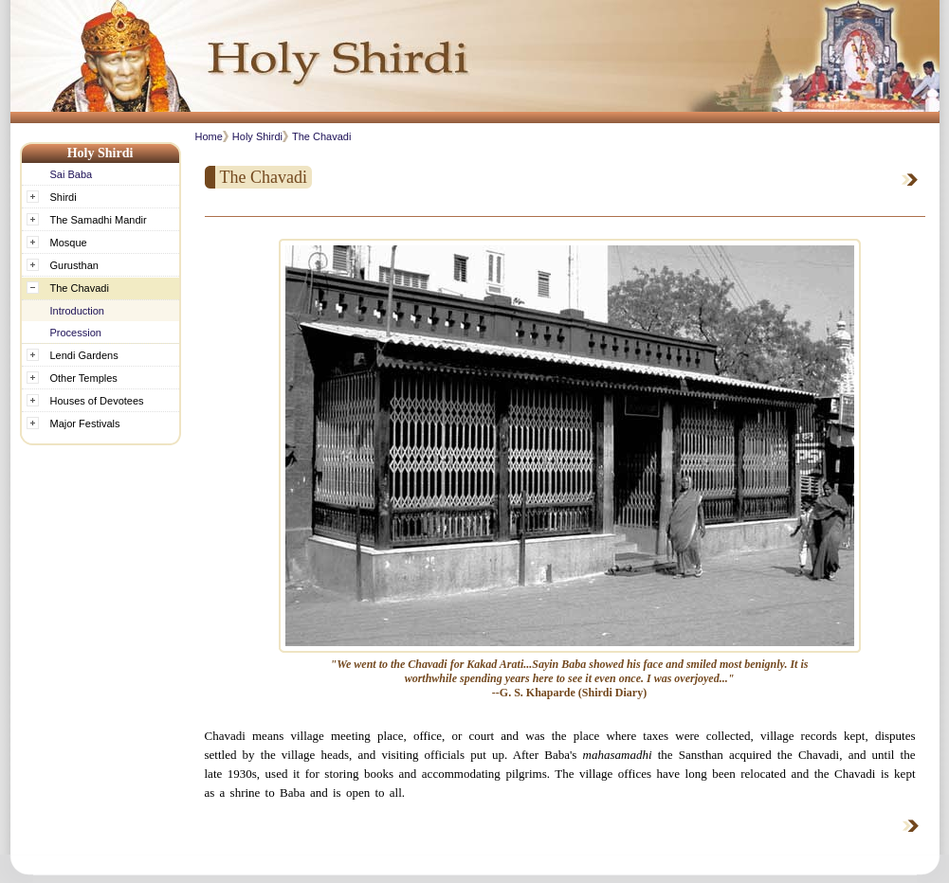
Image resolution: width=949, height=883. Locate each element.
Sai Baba (71, 174)
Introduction (77, 310)
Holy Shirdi (257, 136)
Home (209, 136)
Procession (75, 332)
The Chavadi (321, 136)
